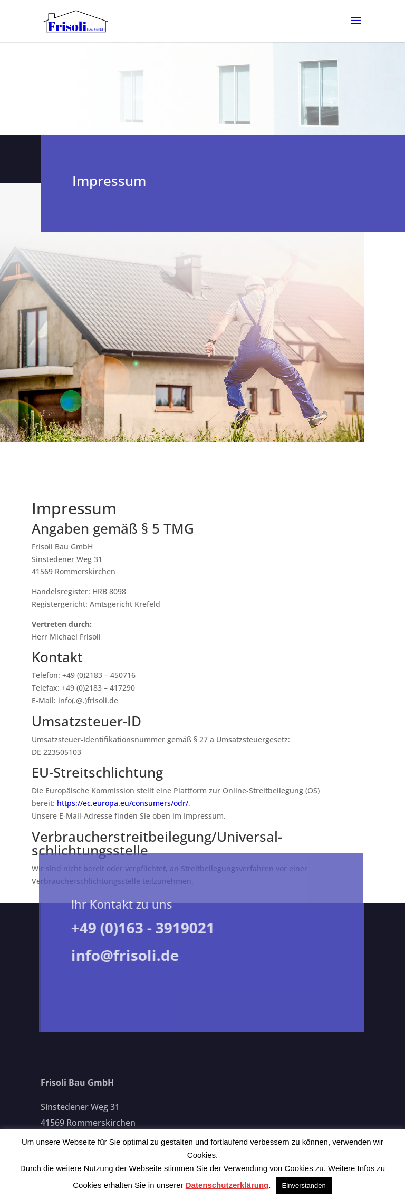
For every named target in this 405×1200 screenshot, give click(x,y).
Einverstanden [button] (304, 1185)
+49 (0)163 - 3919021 (139, 928)
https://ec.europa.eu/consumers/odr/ (122, 803)
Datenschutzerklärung (227, 1185)
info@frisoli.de (122, 955)
